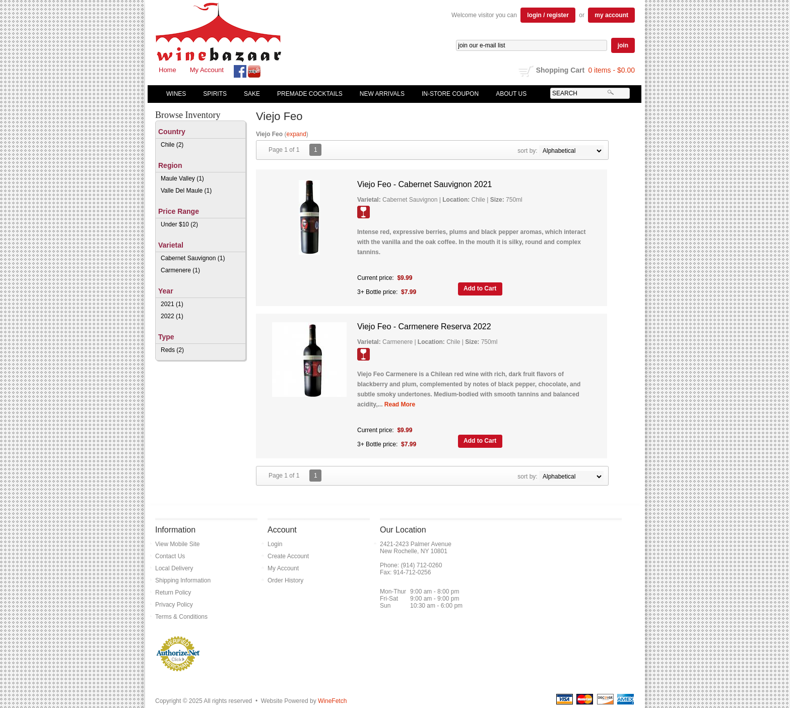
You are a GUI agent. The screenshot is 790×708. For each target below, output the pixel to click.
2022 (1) (172, 316)
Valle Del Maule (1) (186, 190)
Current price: (375, 277)
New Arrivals (382, 93)
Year (165, 291)
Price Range (178, 211)
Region (170, 165)
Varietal (170, 245)
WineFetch (332, 700)
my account (611, 15)
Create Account (288, 556)
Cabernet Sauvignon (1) (193, 258)
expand (296, 134)
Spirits (212, 93)
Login (275, 544)
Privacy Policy (174, 604)
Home (167, 70)
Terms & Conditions (181, 616)
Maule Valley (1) (182, 178)
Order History (285, 580)
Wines (174, 93)
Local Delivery (174, 568)
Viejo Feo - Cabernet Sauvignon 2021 (424, 184)
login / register (548, 15)
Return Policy (173, 592)
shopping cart (526, 71)
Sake (252, 93)
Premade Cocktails (310, 93)
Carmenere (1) (180, 270)
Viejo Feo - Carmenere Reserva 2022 (424, 326)
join (623, 45)
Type (166, 337)
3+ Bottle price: (377, 292)
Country (171, 132)
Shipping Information (183, 580)
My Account (207, 70)
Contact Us (170, 556)
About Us (509, 93)
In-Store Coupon (450, 93)
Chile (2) (172, 144)
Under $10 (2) (179, 224)
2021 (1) (172, 304)
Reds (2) (172, 349)
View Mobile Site (177, 544)
